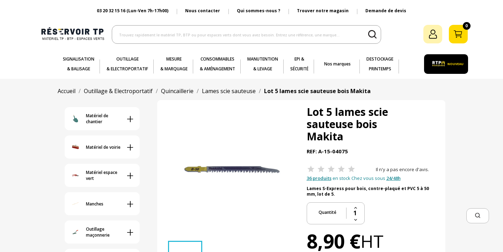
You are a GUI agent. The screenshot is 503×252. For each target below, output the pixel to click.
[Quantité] (355, 213)
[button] (477, 215)
